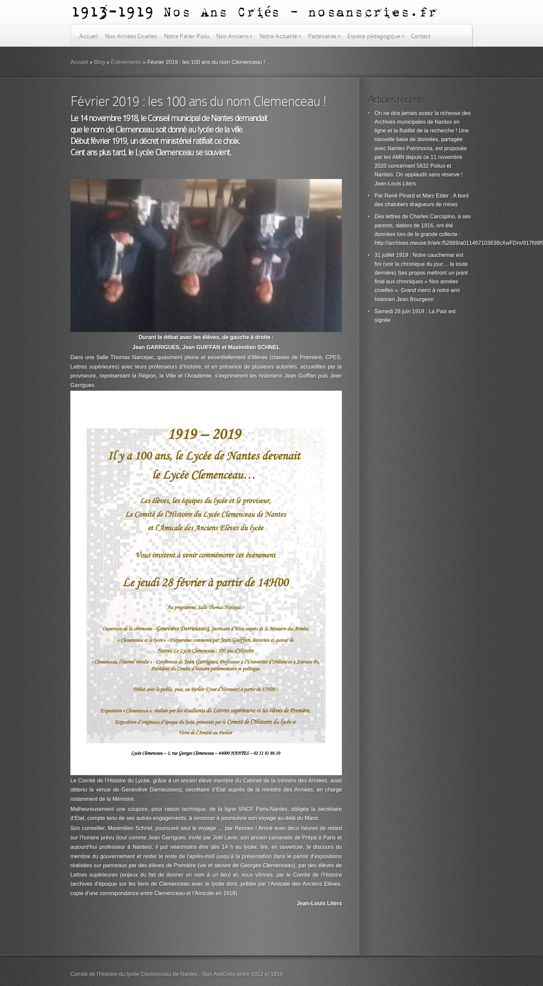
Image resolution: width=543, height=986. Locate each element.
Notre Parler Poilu (186, 36)
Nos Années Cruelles (131, 36)
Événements (126, 62)
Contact (420, 36)
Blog (99, 62)
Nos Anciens (234, 36)
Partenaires (324, 36)
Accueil (88, 36)
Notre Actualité (280, 36)
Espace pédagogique (375, 36)
